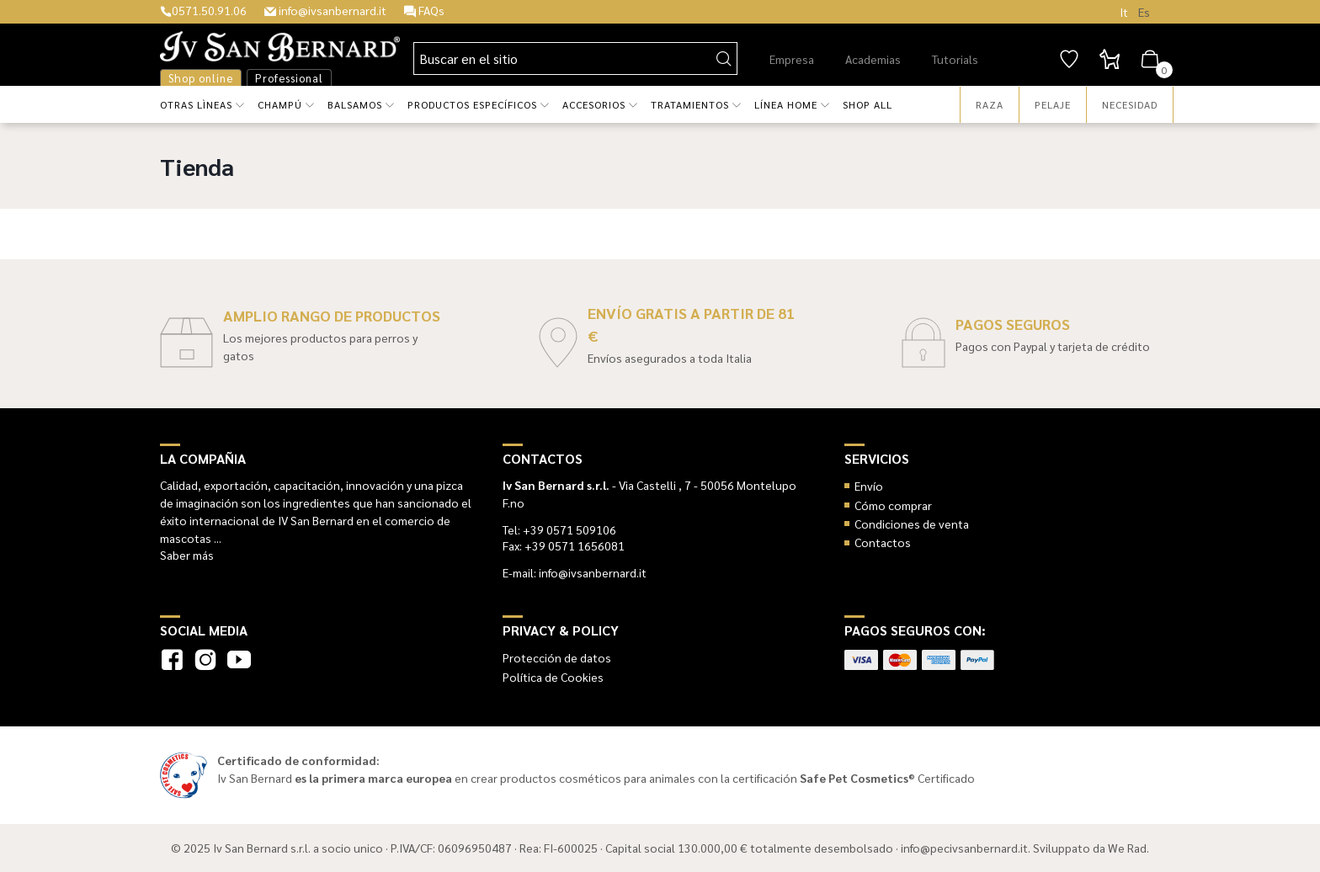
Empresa (791, 58)
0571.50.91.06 (203, 10)
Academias (873, 58)
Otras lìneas (196, 104)
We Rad (1127, 847)
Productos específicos (472, 104)
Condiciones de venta (911, 523)
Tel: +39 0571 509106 (559, 529)
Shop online (200, 78)
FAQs (424, 10)
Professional (289, 78)
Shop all (867, 104)
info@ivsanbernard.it (325, 10)
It (1124, 11)
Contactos (882, 542)
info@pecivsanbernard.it (964, 847)
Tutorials (955, 58)
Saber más (187, 554)
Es (1144, 11)
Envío (868, 485)
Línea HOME (785, 104)
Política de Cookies (553, 676)
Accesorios (593, 104)
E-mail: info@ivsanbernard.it (575, 572)
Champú (280, 104)
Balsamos (354, 104)
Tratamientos (690, 104)
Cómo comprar (893, 505)
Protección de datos (557, 657)
